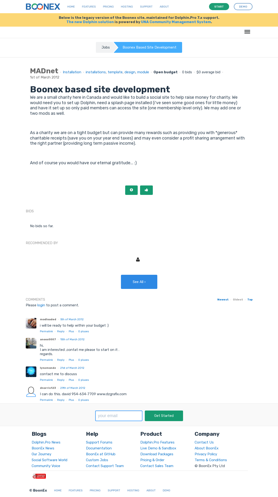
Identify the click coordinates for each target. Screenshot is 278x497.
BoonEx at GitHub (100, 454)
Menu (246, 29)
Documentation (99, 448)
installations (96, 72)
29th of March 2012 (72, 388)
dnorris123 (48, 388)
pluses (83, 331)
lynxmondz (48, 368)
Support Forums (99, 442)
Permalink (46, 331)
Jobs (106, 47)
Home (71, 6)
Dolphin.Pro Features (157, 442)
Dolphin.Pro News (46, 442)
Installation (72, 72)
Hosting (127, 6)
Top (249, 299)
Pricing (108, 6)
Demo (166, 490)
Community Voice (46, 466)
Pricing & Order (152, 460)
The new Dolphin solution (90, 22)
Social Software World (49, 460)
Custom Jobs (97, 460)
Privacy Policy (206, 454)
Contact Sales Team (156, 466)
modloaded (48, 319)
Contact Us (204, 442)
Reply (60, 331)
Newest (223, 299)
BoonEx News (43, 448)
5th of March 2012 (72, 319)
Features (89, 6)
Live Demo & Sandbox (158, 448)
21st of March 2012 (72, 368)
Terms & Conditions (211, 460)
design (129, 72)
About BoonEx (206, 448)
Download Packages (156, 454)
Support (146, 6)
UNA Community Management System (176, 22)
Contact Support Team (105, 466)
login (41, 305)
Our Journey (41, 454)
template (115, 72)
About (164, 6)
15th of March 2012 (72, 339)
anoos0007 (48, 339)
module (143, 72)
